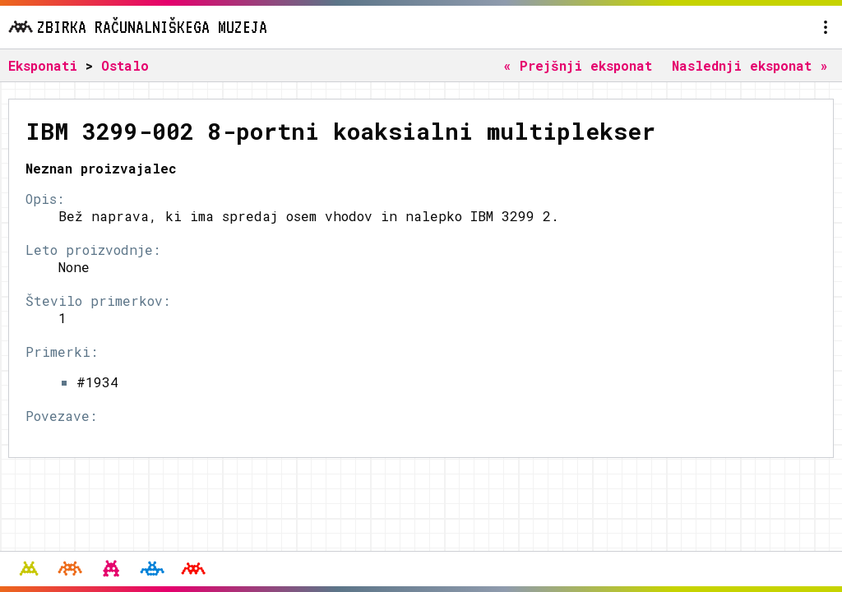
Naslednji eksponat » (750, 65)
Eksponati (42, 65)
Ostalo (125, 65)
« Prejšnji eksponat (577, 65)
